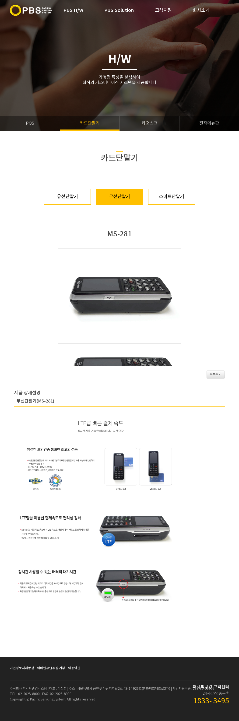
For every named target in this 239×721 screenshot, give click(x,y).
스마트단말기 (171, 197)
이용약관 (74, 668)
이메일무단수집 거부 (51, 668)
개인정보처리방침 (22, 668)
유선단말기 (67, 197)
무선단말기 (119, 197)
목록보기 (216, 374)
